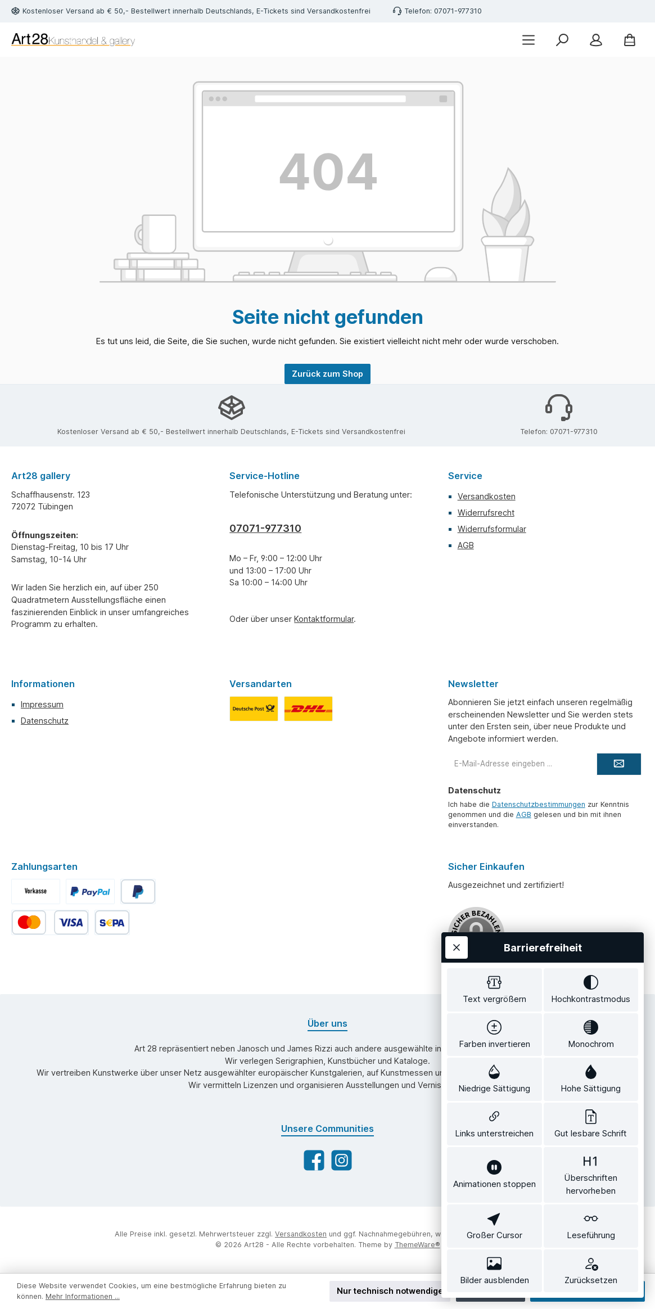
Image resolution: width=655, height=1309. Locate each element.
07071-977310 (265, 528)
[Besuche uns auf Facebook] (314, 1160)
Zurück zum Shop (327, 373)
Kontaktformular (324, 619)
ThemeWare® (417, 1244)
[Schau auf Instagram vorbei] (341, 1160)
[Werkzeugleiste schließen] (456, 947)
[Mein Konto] (596, 39)
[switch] (494, 990)
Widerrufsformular (492, 529)
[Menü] (528, 39)
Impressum (42, 704)
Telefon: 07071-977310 (443, 11)
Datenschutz (45, 720)
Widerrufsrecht (486, 512)
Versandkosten (487, 496)
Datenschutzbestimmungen (538, 804)
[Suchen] (562, 39)
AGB (466, 545)
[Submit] (619, 764)
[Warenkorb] (630, 39)
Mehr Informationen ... (83, 1296)
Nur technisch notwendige (390, 1291)
